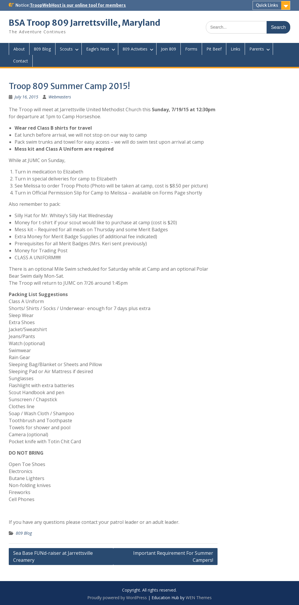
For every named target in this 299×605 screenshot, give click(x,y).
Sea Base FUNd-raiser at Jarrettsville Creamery (53, 556)
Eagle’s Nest (97, 49)
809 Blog (42, 49)
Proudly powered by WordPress (117, 597)
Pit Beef (214, 49)
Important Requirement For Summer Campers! (173, 556)
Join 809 (168, 49)
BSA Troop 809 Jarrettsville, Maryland (84, 23)
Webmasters (59, 97)
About (19, 49)
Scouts (66, 49)
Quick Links (267, 5)
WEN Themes (199, 597)
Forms (191, 49)
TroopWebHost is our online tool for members (78, 5)
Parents (256, 49)
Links (235, 49)
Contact (20, 61)
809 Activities (135, 49)
